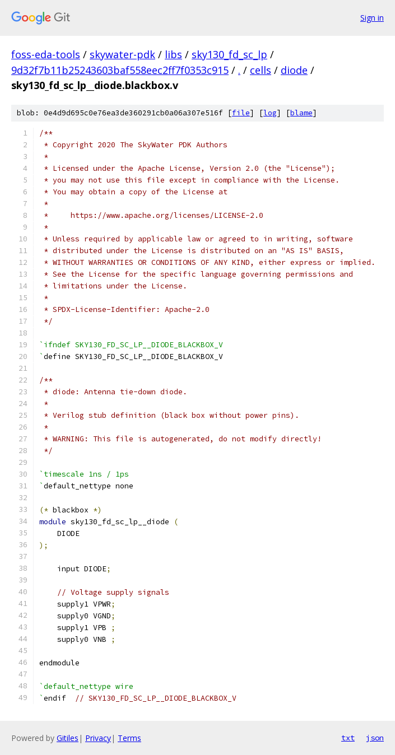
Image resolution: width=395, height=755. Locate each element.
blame (301, 113)
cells (260, 70)
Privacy (98, 738)
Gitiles (67, 738)
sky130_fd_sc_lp (229, 54)
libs (173, 54)
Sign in (372, 17)
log (270, 113)
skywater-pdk (122, 54)
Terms (129, 738)
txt (348, 738)
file (241, 113)
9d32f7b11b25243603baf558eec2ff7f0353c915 (120, 70)
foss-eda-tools (45, 54)
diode (294, 70)
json (375, 738)
